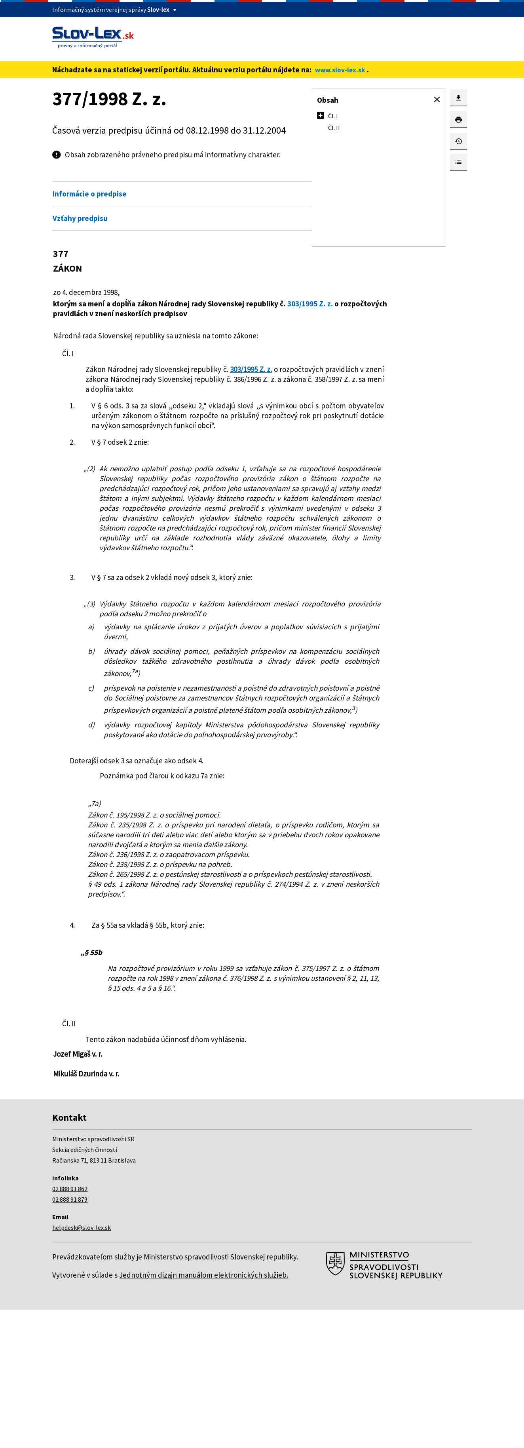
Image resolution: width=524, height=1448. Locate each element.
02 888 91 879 (69, 1338)
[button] (437, 99)
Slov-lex (158, 9)
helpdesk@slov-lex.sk (81, 1366)
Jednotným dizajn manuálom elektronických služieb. (203, 1413)
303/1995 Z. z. (75, 313)
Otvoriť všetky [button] (274, 177)
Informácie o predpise (90, 193)
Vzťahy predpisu (80, 218)
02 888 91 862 (69, 1327)
